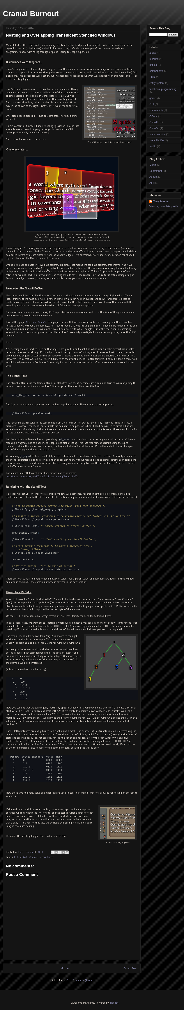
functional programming (162, 89)
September (155, 170)
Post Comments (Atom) (79, 980)
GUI (25, 857)
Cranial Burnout (31, 14)
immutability (156, 110)
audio (152, 52)
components (156, 70)
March (153, 164)
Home (65, 968)
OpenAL (154, 122)
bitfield (18, 857)
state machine (157, 134)
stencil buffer (46, 857)
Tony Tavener (161, 201)
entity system (156, 83)
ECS (152, 77)
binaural (154, 59)
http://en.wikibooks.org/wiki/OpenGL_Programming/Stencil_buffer (42, 476)
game (152, 98)
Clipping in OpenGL (36, 322)
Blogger (113, 1002)
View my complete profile (163, 206)
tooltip (152, 146)
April (152, 182)
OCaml (153, 116)
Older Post (130, 968)
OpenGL (33, 857)
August (153, 176)
